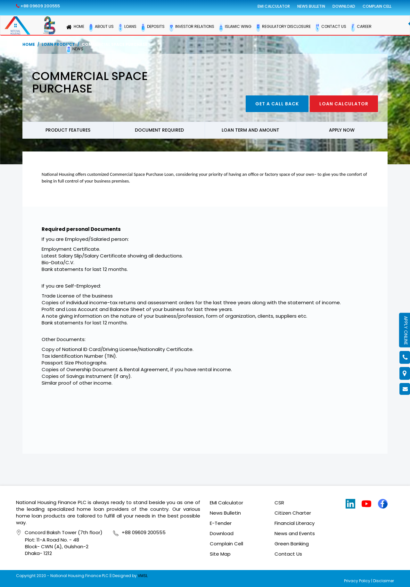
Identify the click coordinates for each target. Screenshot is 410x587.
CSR (279, 502)
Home (28, 44)
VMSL (143, 575)
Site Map (220, 553)
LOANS (127, 27)
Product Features (67, 130)
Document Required (159, 130)
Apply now (342, 130)
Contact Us (288, 553)
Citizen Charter (293, 513)
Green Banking (292, 543)
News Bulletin (311, 6)
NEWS (74, 49)
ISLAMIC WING (235, 27)
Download (343, 6)
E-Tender (221, 523)
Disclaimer (383, 580)
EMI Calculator (274, 6)
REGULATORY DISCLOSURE (283, 27)
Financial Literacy (295, 523)
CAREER (361, 27)
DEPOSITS (153, 27)
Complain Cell (377, 6)
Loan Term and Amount (250, 130)
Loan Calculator (343, 104)
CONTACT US (330, 27)
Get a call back (277, 104)
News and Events (295, 533)
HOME (75, 27)
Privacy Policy (357, 580)
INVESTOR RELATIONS (191, 27)
